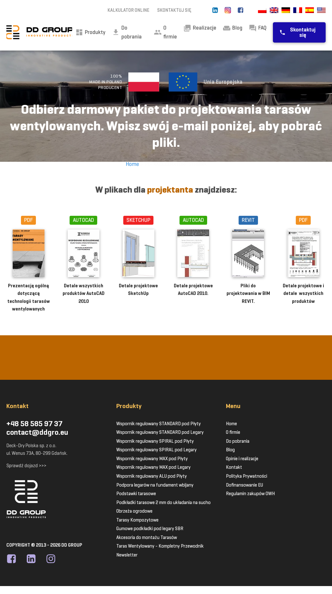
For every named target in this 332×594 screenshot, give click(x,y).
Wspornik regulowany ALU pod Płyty (151, 476)
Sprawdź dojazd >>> (26, 465)
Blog (232, 28)
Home (132, 164)
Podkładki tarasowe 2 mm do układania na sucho (163, 502)
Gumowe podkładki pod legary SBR (149, 528)
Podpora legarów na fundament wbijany (154, 485)
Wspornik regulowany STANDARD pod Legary (160, 432)
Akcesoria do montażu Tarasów (146, 537)
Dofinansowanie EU (244, 485)
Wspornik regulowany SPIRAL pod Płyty (155, 441)
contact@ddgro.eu (37, 432)
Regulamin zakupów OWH (250, 493)
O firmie (165, 32)
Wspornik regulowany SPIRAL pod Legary (156, 450)
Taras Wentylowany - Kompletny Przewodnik (160, 546)
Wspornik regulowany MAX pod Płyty (152, 458)
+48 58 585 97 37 (34, 424)
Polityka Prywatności (246, 476)
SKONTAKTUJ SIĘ (174, 10)
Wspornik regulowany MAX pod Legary (153, 467)
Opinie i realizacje (242, 458)
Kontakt (234, 467)
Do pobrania (237, 441)
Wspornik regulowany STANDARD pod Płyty (158, 424)
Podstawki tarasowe (136, 493)
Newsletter (127, 555)
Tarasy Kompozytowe (137, 520)
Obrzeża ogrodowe (134, 511)
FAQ (258, 28)
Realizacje (199, 28)
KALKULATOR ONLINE (128, 10)
